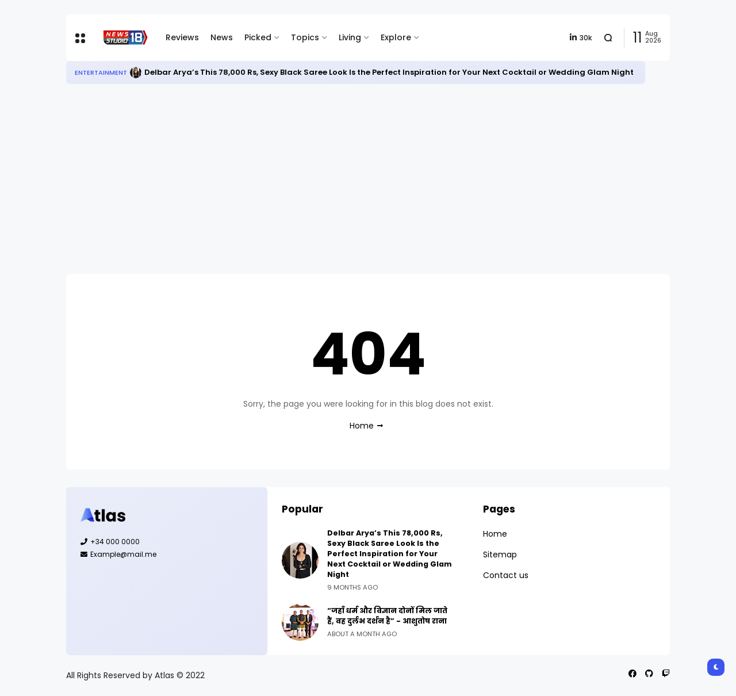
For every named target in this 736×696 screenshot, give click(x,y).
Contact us (505, 575)
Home (362, 425)
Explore (396, 37)
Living (350, 37)
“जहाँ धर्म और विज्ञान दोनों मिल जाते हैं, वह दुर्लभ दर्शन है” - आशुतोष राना (387, 616)
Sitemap (500, 554)
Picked (257, 37)
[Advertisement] (368, 178)
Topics (305, 37)
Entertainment (101, 72)
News (221, 37)
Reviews (182, 37)
